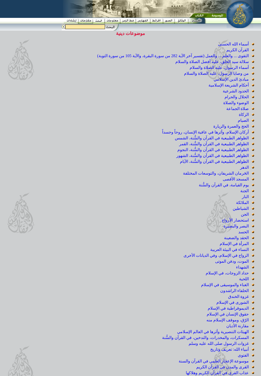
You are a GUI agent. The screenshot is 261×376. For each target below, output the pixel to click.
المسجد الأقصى (236, 179)
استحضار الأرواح (236, 220)
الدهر (245, 167)
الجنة (245, 191)
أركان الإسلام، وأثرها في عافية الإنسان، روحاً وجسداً (206, 132)
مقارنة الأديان (238, 326)
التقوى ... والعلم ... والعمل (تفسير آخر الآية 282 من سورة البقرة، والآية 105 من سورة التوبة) (173, 56)
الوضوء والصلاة (236, 103)
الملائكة (243, 202)
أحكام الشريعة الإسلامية (229, 85)
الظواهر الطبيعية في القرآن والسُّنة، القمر (214, 144)
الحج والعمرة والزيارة (231, 126)
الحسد (244, 232)
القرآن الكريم (238, 50)
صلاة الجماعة (238, 108)
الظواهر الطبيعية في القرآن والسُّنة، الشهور (213, 155)
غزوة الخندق (239, 296)
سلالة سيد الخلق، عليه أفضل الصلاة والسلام (212, 61)
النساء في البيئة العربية (230, 249)
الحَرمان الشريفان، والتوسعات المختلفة (216, 173)
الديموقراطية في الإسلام (229, 308)
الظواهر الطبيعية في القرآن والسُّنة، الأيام (215, 161)
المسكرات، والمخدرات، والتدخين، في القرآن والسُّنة (206, 337)
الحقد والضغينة (237, 238)
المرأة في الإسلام (235, 243)
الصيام (244, 120)
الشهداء (243, 267)
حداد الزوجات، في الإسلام (228, 273)
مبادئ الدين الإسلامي (232, 79)
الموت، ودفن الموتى (232, 261)
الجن (245, 214)
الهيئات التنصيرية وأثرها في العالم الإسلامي (213, 332)
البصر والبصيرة (237, 226)
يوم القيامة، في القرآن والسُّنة (224, 185)
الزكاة (244, 114)
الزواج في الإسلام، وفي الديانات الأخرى (217, 255)
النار (246, 197)
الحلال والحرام (237, 97)
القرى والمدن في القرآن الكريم (223, 367)
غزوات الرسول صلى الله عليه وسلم (219, 343)
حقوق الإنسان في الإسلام (228, 314)
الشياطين (241, 208)
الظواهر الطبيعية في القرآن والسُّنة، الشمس (212, 138)
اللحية (244, 279)
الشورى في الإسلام (233, 302)
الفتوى (244, 355)
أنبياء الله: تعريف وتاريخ (230, 349)
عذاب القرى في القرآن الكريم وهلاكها (218, 373)
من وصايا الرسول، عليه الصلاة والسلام (217, 73)
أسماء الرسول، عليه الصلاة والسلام (220, 67)
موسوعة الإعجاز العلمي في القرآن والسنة (214, 361)
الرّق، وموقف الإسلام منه (228, 320)
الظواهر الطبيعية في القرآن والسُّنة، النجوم (213, 150)
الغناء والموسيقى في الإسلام (225, 285)
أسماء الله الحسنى (234, 44)
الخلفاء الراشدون (235, 290)
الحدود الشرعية (236, 91)
